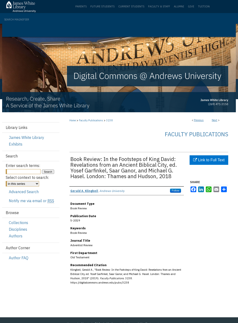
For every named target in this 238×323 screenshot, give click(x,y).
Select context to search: (27, 177)
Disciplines (18, 229)
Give (191, 6)
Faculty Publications (91, 120)
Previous (199, 120)
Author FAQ (18, 257)
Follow (175, 190)
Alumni (179, 6)
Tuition (204, 6)
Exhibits (15, 144)
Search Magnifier (16, 19)
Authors (15, 236)
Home (72, 120)
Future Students (102, 6)
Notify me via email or (31, 200)
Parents (81, 6)
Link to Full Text (208, 160)
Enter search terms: (23, 165)
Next (214, 120)
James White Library (26, 137)
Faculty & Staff (159, 6)
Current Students (131, 6)
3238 (109, 120)
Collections (18, 222)
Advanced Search (24, 191)
